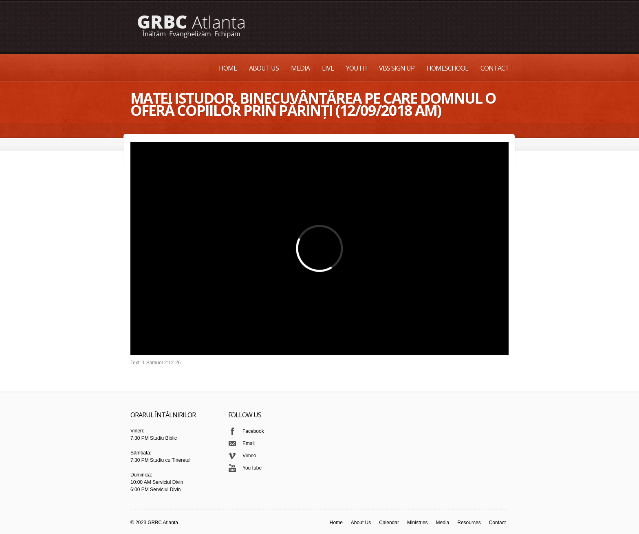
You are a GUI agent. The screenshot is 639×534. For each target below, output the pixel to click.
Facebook (253, 431)
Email (248, 443)
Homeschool (447, 68)
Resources (468, 522)
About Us (264, 68)
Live (328, 68)
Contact (494, 68)
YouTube (252, 468)
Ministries (417, 522)
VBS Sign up (396, 68)
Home (228, 68)
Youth (356, 68)
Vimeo (249, 456)
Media (300, 68)
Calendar (389, 522)
